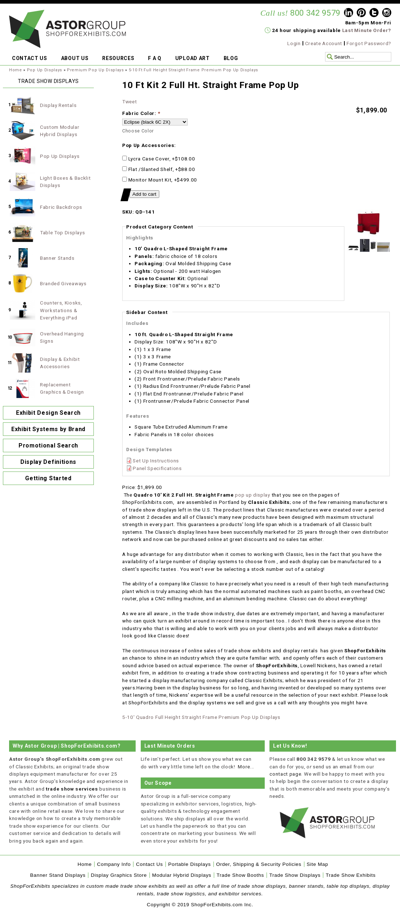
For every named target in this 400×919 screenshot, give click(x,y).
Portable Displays (189, 864)
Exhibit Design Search (48, 412)
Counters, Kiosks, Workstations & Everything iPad (61, 310)
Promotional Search (48, 445)
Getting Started (48, 478)
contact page (285, 774)
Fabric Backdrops (61, 207)
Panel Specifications (157, 468)
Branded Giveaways (63, 283)
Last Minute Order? (366, 30)
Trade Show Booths (240, 875)
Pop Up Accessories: (149, 145)
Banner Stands (57, 258)
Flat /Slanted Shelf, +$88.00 (158, 169)
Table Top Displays (62, 232)
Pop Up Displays (44, 70)
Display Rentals (58, 105)
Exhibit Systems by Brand (48, 429)
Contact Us (149, 864)
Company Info (114, 864)
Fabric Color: (141, 113)
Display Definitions (48, 461)
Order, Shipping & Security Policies (258, 864)
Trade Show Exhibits (351, 875)
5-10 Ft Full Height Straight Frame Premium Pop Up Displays (193, 70)
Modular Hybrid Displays (181, 875)
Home (15, 70)
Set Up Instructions (156, 461)
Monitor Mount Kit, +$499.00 (159, 180)
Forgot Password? (369, 43)
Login (293, 43)
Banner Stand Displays (58, 875)
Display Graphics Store (119, 875)
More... (246, 766)
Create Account (324, 43)
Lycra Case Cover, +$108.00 (158, 159)
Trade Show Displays (295, 875)
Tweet (129, 101)
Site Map (317, 864)
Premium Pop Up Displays (95, 70)
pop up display (252, 495)
